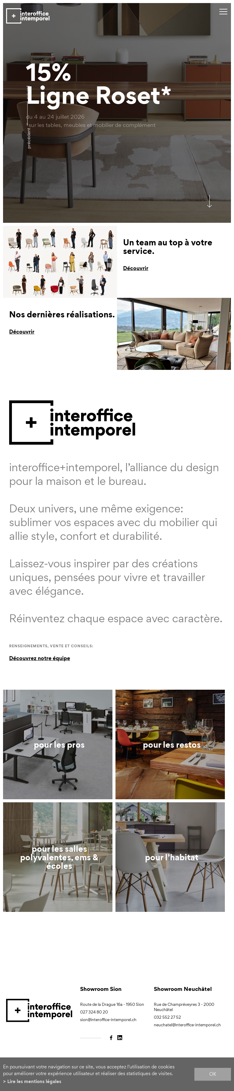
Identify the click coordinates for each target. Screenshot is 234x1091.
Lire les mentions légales (34, 1081)
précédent (28, 138)
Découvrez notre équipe (39, 658)
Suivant (27, 92)
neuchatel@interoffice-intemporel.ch (187, 1025)
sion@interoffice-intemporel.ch (108, 1019)
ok (212, 1074)
